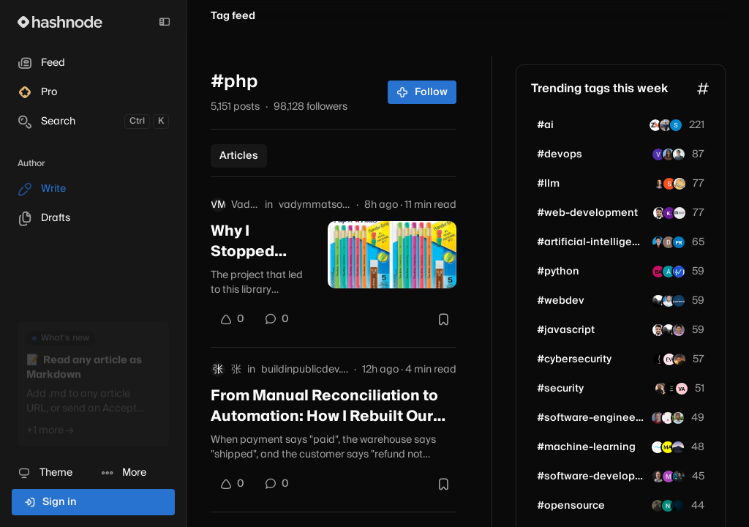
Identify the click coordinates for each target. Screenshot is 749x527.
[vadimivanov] (681, 388)
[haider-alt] (669, 183)
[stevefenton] (658, 476)
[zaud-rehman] (657, 505)
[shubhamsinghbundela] (659, 213)
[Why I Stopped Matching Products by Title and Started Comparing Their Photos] (392, 254)
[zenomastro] (678, 271)
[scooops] (678, 301)
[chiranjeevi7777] (678, 418)
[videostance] (679, 183)
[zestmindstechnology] (655, 125)
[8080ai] (668, 476)
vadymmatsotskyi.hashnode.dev (314, 205)
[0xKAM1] (659, 359)
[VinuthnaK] (658, 154)
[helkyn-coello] (678, 154)
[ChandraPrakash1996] (658, 242)
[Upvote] (232, 319)
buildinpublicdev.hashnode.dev (304, 369)
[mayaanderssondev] (667, 447)
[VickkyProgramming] (669, 359)
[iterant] (667, 418)
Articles (238, 156)
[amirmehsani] (679, 359)
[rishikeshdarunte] (679, 213)
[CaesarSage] (661, 388)
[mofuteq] (678, 447)
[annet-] (668, 271)
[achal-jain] (665, 125)
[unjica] (658, 301)
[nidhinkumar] (678, 330)
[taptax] (676, 125)
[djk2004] (668, 242)
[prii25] (678, 242)
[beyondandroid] (671, 388)
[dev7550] (678, 505)
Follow (422, 92)
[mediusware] (657, 447)
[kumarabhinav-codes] (669, 213)
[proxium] (658, 271)
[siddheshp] (659, 183)
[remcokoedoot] (657, 418)
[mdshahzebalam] (668, 301)
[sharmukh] (668, 154)
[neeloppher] (667, 505)
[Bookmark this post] (443, 319)
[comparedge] (678, 476)
